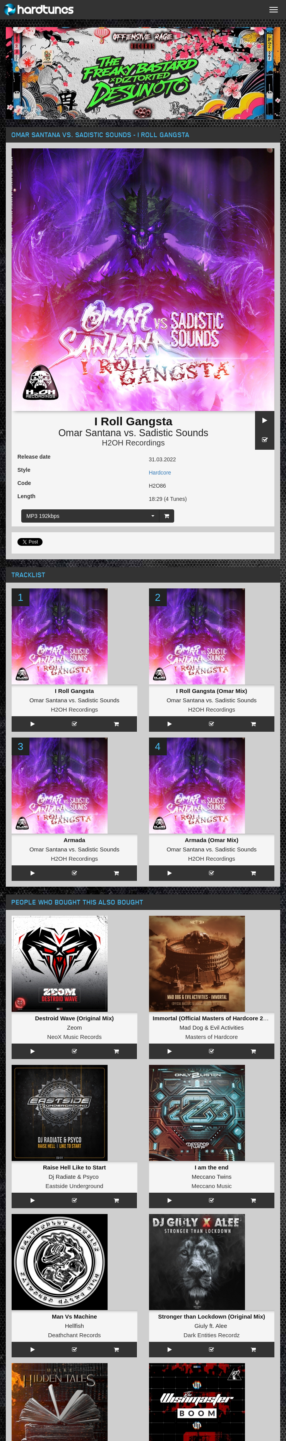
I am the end (212, 1167)
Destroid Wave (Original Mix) (74, 1018)
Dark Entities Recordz (211, 1335)
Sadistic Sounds (173, 432)
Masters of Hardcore (211, 1036)
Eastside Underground (74, 1186)
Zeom (74, 1027)
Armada (74, 840)
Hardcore (160, 472)
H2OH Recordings (133, 442)
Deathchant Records (74, 1335)
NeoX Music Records (74, 1036)
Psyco (91, 1176)
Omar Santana (90, 432)
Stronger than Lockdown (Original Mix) (211, 1316)
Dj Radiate (62, 1176)
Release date (34, 457)
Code (24, 483)
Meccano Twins (211, 1176)
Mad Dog (191, 1027)
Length (26, 496)
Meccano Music (212, 1186)
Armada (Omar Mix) (211, 840)
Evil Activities (227, 1027)
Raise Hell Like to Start (74, 1167)
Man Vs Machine (74, 1316)
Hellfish (74, 1325)
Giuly (201, 1325)
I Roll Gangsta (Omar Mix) (211, 691)
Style (23, 470)
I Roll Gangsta (74, 691)
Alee (221, 1325)
